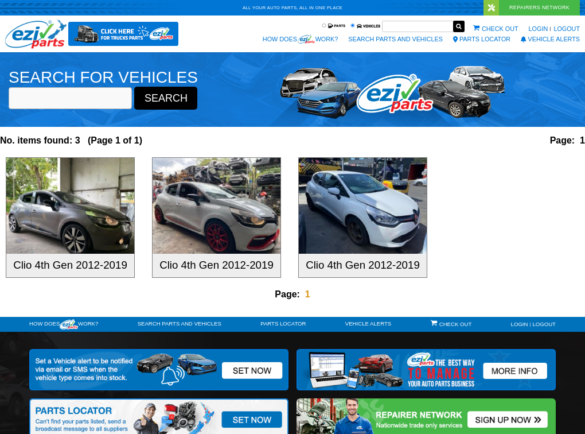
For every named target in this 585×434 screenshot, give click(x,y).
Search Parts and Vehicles (395, 39)
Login (538, 28)
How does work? (300, 39)
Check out (500, 28)
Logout (566, 28)
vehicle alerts (550, 39)
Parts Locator (481, 39)
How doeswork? (63, 324)
